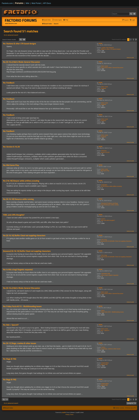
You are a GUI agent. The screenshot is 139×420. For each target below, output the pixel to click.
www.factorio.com (11, 23)
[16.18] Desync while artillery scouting (111, 186)
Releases (104, 150)
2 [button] (130, 40)
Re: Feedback (8, 83)
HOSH (100, 43)
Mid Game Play (105, 170)
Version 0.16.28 (105, 152)
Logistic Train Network (107, 47)
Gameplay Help (105, 273)
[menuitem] (57, 20)
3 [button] (133, 40)
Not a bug (104, 239)
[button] (136, 39)
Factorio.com (7, 3)
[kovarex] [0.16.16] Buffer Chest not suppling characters (116, 241)
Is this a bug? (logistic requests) (109, 275)
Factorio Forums (21, 20)
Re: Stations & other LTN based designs (19, 43)
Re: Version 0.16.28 (11, 147)
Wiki (27, 3)
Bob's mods (104, 66)
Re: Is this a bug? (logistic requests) (18, 269)
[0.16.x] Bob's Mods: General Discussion (112, 67)
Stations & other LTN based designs (111, 49)
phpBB (63, 412)
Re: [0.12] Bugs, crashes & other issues (19, 343)
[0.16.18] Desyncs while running (110, 204)
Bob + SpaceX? (105, 330)
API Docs (47, 3)
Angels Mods (105, 363)
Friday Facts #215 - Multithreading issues (112, 312)
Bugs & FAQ (104, 364)
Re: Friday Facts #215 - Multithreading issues (22, 306)
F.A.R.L (103, 219)
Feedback (103, 88)
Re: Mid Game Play (11, 165)
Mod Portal (36, 3)
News (103, 310)
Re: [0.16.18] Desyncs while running (18, 199)
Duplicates (104, 184)
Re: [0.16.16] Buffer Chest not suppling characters (24, 235)
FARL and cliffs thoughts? (108, 220)
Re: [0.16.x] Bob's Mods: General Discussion (21, 62)
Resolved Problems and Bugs (109, 203)
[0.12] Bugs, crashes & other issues (110, 348)
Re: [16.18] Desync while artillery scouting (21, 181)
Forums (19, 3)
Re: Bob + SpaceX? (11, 325)
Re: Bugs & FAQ (9, 359)
